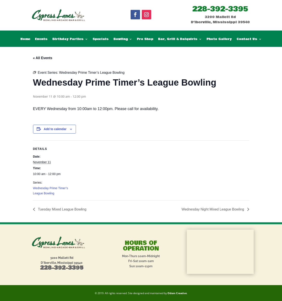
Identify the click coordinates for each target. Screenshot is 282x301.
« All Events (42, 58)
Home (25, 39)
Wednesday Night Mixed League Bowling (213, 209)
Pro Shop (145, 39)
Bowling (120, 39)
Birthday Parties (68, 39)
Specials (101, 39)
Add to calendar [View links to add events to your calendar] (55, 129)
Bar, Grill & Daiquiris (178, 39)
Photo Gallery (219, 39)
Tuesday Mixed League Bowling (61, 209)
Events (41, 39)
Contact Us (247, 39)
